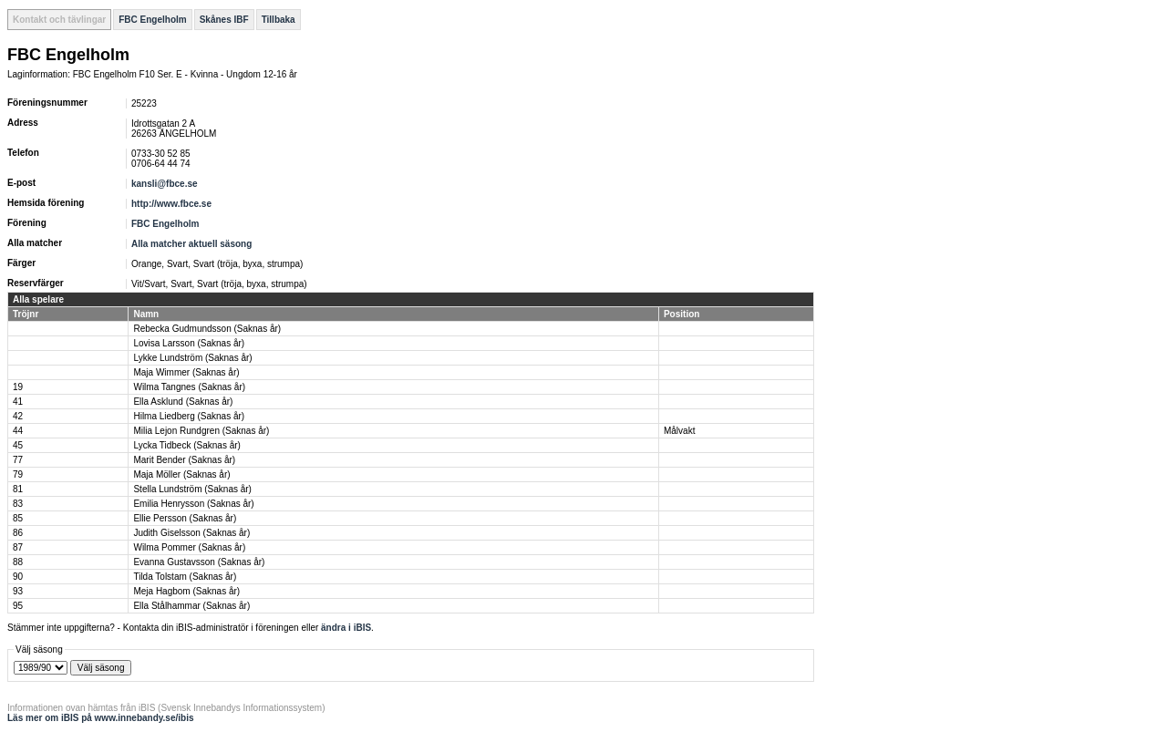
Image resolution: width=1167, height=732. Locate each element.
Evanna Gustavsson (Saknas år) (198, 562)
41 (18, 402)
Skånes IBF (224, 20)
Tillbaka (278, 20)
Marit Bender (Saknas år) (184, 460)
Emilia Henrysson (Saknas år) (193, 504)
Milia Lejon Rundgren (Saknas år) (201, 431)
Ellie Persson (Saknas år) (184, 518)
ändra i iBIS (346, 628)
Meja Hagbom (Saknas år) (186, 591)
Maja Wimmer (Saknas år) (186, 372)
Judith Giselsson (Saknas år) (191, 533)
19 (18, 387)
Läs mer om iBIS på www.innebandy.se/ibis (100, 718)
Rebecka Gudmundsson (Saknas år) (207, 329)
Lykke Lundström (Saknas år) (192, 358)
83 (18, 504)
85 (18, 518)
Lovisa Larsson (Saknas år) (188, 343)
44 (18, 431)
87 (18, 547)
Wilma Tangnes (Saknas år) (189, 387)
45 (18, 445)
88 (18, 562)
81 (18, 489)
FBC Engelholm (152, 20)
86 (18, 533)
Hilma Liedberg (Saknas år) (188, 416)
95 (18, 606)
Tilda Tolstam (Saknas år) (184, 577)
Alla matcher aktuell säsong (191, 244)
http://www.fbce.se (171, 204)
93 (18, 591)
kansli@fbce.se (164, 184)
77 (18, 460)
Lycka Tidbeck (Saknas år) (186, 445)
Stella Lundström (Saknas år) (192, 489)
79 (18, 474)
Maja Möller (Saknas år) (181, 474)
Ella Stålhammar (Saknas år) (191, 606)
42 (18, 416)
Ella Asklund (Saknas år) (182, 402)
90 (18, 577)
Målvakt (679, 431)
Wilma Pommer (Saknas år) (189, 547)
